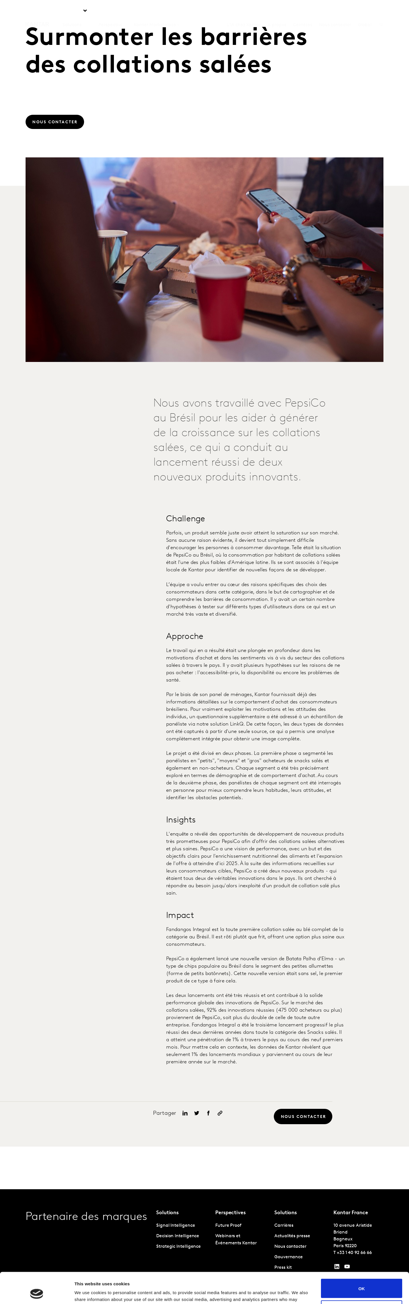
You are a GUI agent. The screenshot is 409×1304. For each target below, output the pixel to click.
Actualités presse (292, 1236)
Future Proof (228, 1225)
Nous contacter (335, 11)
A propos (277, 11)
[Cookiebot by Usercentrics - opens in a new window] (37, 1293)
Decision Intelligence (177, 1236)
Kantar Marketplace (155, 11)
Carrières (302, 11)
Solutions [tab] (72, 11)
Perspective (110, 11)
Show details (87, 1292)
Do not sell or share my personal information (362, 1281)
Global (365, 11)
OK (361, 1259)
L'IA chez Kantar (244, 11)
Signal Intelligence (175, 1225)
